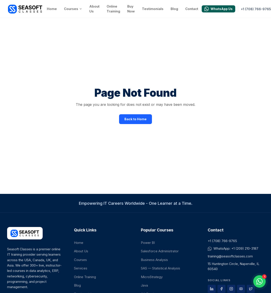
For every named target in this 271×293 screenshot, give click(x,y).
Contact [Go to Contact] (191, 9)
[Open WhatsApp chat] (259, 281)
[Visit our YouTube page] (241, 289)
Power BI (148, 243)
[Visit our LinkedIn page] (212, 289)
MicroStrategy (152, 277)
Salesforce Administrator (160, 251)
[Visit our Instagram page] (231, 289)
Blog (77, 285)
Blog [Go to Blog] (174, 9)
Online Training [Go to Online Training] (113, 9)
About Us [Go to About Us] (94, 9)
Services (80, 268)
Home (78, 243)
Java (144, 285)
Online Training (85, 277)
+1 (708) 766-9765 (222, 241)
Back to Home (135, 119)
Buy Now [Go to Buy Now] (131, 9)
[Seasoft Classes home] (25, 9)
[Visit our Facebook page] (221, 289)
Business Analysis (154, 260)
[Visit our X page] (251, 289)
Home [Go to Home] (52, 9)
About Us (81, 251)
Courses (73, 9)
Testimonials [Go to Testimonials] (152, 9)
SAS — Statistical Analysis (160, 268)
